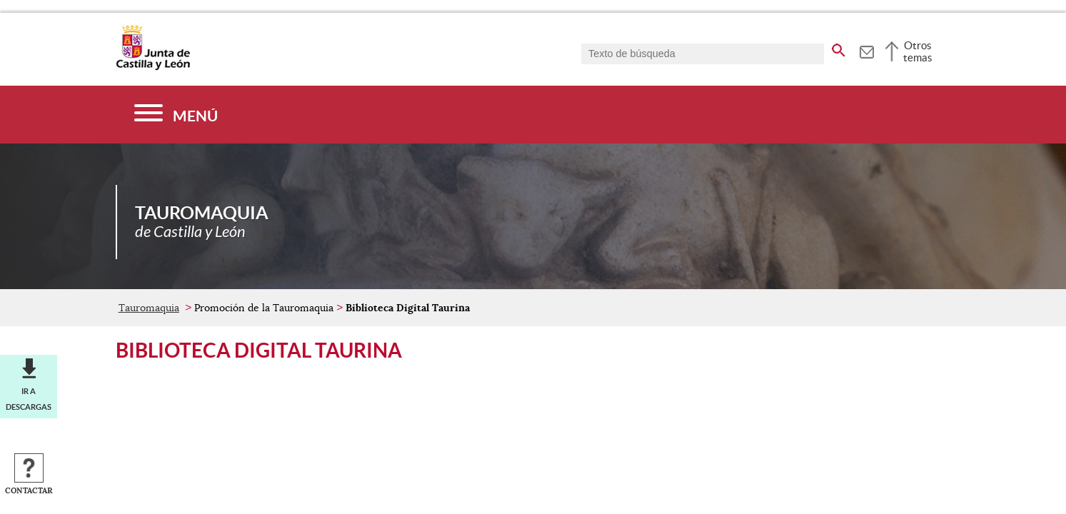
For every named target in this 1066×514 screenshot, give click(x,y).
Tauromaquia (149, 307)
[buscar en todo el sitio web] (839, 48)
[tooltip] (866, 50)
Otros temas (917, 51)
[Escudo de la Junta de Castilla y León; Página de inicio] (153, 67)
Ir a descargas (28, 399)
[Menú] (176, 114)
